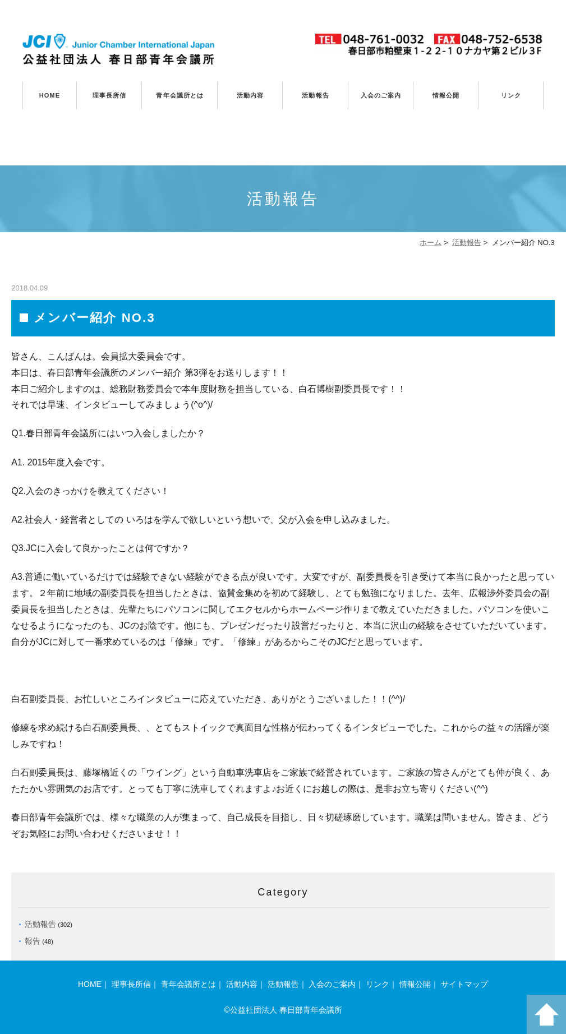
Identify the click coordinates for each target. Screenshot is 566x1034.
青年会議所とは (180, 95)
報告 (32, 940)
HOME (49, 95)
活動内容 (250, 95)
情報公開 (445, 95)
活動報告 (315, 95)
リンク (511, 95)
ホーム (430, 242)
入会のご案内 (381, 95)
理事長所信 (110, 95)
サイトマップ (464, 984)
